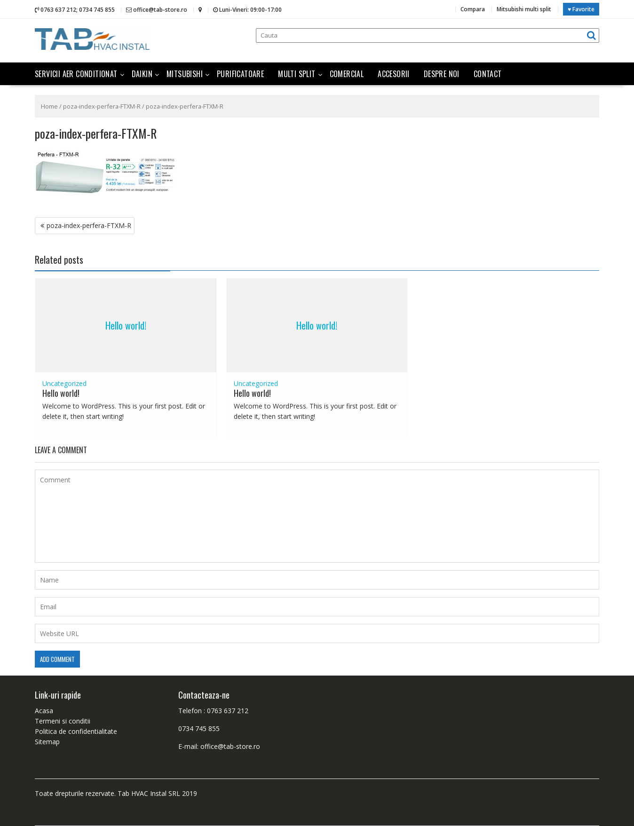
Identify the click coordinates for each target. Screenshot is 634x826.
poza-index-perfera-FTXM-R (102, 106)
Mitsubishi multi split (524, 9)
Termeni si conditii (62, 720)
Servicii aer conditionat (76, 73)
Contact (488, 73)
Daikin (142, 73)
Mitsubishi (184, 73)
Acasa (44, 710)
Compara (472, 9)
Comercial (347, 73)
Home (49, 106)
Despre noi (442, 73)
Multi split (296, 73)
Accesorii (394, 73)
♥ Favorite (581, 9)
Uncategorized (64, 383)
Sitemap (47, 741)
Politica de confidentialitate (76, 731)
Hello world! (125, 325)
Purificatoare (240, 73)
